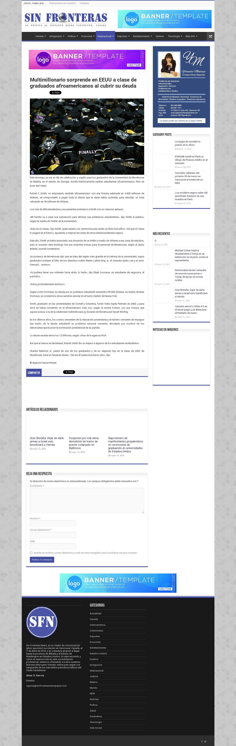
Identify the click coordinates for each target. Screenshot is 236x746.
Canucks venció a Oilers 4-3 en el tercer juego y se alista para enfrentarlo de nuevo (191, 309)
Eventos (94, 659)
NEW (92, 693)
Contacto (84, 3)
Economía (86, 36)
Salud (93, 710)
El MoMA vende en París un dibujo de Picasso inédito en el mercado (191, 160)
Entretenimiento (141, 36)
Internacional (104, 36)
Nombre (35, 518)
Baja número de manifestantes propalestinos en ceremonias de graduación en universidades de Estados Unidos (125, 444)
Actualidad (95, 613)
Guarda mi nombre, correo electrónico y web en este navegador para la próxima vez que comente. (85, 552)
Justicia (94, 676)
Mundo (93, 687)
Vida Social (96, 727)
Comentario (37, 485)
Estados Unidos (98, 653)
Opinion (160, 36)
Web (32, 541)
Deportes (122, 36)
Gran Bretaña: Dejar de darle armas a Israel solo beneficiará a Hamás (47, 441)
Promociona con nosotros (62, 3)
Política (72, 36)
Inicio (28, 36)
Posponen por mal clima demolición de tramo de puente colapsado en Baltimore (84, 443)
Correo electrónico (40, 530)
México (94, 682)
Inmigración (55, 36)
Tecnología (174, 36)
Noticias (94, 699)
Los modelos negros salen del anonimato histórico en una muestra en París (191, 196)
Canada (39, 36)
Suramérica (96, 716)
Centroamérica (97, 625)
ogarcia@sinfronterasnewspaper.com (46, 685)
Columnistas (96, 630)
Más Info (190, 36)
